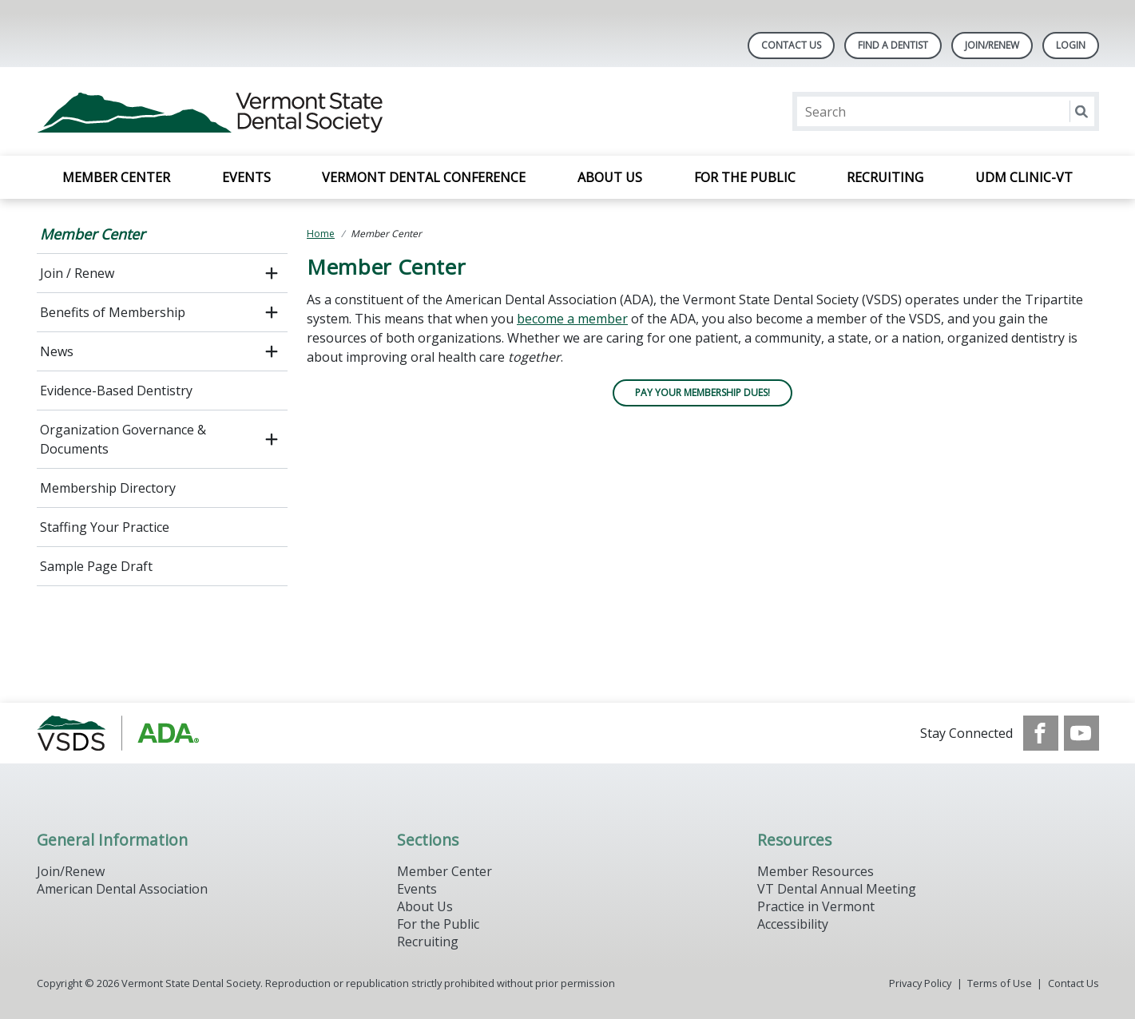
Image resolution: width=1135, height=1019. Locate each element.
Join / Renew (77, 273)
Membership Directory (108, 488)
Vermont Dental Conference (424, 177)
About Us (609, 177)
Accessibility (792, 924)
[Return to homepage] (243, 111)
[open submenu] (271, 273)
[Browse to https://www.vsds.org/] (118, 733)
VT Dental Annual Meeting (836, 889)
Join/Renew (992, 45)
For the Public (745, 177)
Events (246, 177)
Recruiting (885, 177)
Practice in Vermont (816, 906)
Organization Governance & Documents (123, 439)
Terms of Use (999, 983)
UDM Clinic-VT (1024, 177)
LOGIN (1070, 45)
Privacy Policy (920, 983)
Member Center (116, 177)
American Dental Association (122, 889)
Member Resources (815, 871)
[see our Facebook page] (1040, 733)
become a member (572, 318)
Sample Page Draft (96, 566)
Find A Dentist (893, 45)
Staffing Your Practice (104, 527)
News (56, 351)
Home (321, 233)
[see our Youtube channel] (1081, 733)
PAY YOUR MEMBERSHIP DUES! (702, 392)
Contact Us (791, 45)
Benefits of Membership (112, 312)
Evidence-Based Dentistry (116, 390)
